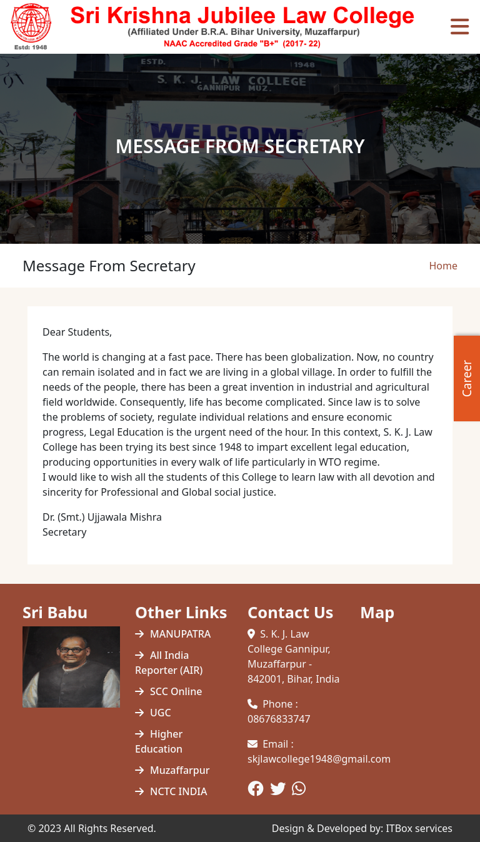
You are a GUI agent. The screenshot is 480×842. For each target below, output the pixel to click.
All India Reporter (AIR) (168, 662)
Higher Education (158, 741)
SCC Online (176, 691)
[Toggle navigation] (459, 27)
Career (467, 377)
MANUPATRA (180, 634)
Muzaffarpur (180, 770)
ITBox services (419, 828)
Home (443, 266)
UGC (160, 712)
